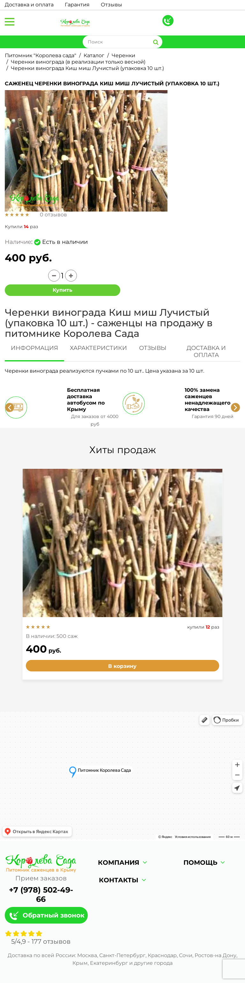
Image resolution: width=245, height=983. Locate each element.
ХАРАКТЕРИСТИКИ (98, 348)
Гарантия (77, 5)
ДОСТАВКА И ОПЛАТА (206, 351)
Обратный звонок (54, 915)
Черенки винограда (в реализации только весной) (78, 62)
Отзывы (111, 5)
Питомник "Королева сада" (40, 55)
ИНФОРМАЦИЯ (34, 348)
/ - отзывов (41, 941)
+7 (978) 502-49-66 (41, 894)
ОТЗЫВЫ (153, 348)
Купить (62, 290)
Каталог (94, 55)
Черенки (123, 55)
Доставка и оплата (29, 5)
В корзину (122, 666)
